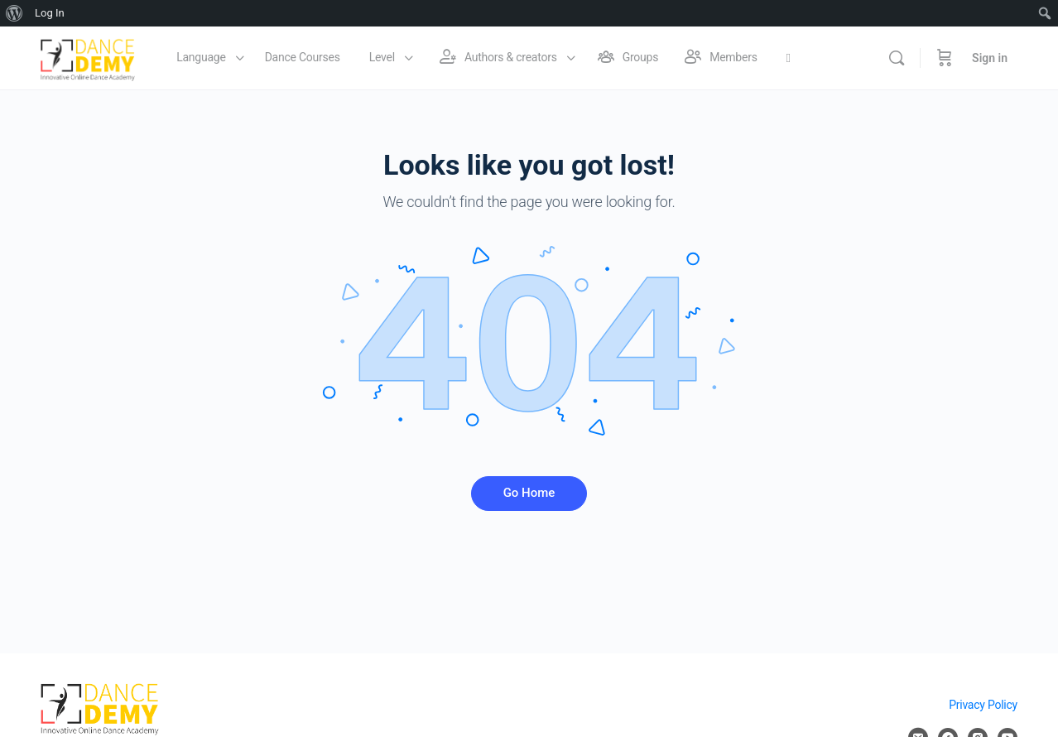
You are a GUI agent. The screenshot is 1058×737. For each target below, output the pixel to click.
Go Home (529, 492)
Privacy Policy (983, 704)
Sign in (990, 58)
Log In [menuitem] (50, 13)
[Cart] (944, 57)
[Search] (896, 58)
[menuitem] (14, 13)
